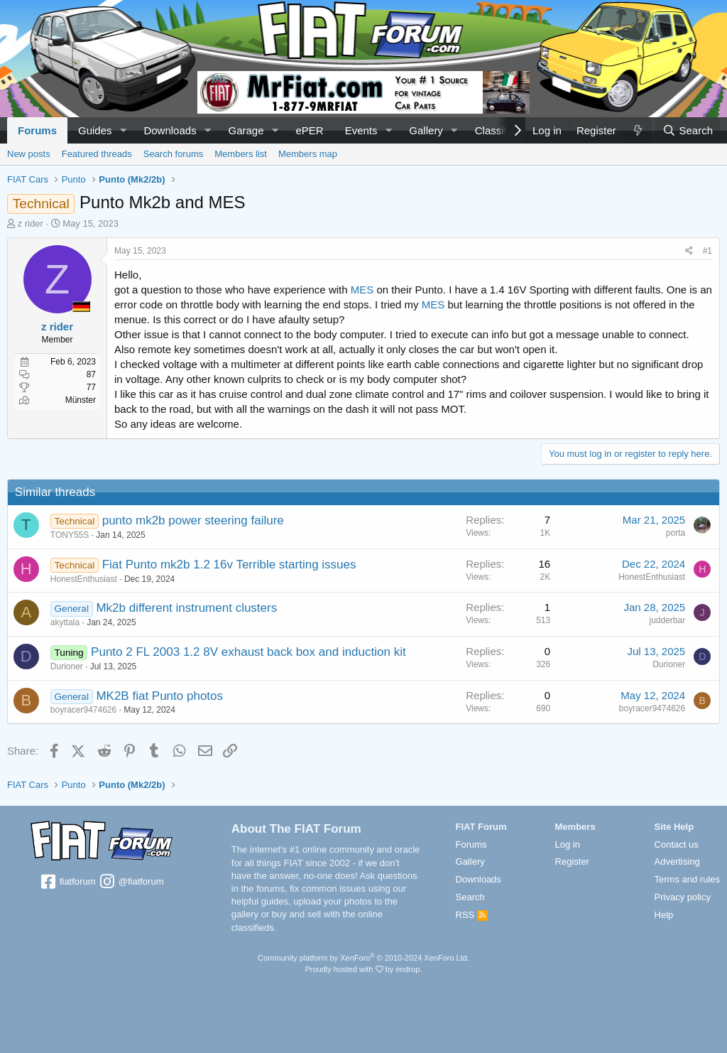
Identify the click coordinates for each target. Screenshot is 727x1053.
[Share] (689, 251)
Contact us (677, 844)
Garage (246, 130)
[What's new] (637, 130)
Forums (37, 130)
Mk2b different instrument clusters (187, 608)
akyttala (65, 622)
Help (664, 914)
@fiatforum (130, 882)
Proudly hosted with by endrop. (363, 969)
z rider (30, 223)
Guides (95, 130)
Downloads (169, 130)
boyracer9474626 (83, 710)
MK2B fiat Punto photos (160, 696)
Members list (240, 153)
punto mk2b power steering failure (193, 520)
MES (362, 290)
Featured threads (97, 153)
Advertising (677, 861)
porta (675, 533)
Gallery (426, 130)
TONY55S (69, 535)
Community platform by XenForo (363, 958)
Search (470, 897)
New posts (28, 153)
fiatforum (67, 882)
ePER (309, 130)
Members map (307, 153)
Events (361, 130)
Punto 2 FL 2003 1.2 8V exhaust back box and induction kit (248, 652)
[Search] (687, 130)
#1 (707, 251)
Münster (80, 400)
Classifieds (501, 130)
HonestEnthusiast (83, 579)
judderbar (667, 620)
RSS (472, 914)
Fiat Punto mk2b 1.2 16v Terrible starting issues (229, 564)
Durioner (66, 666)
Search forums (173, 153)
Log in (567, 844)
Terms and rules (687, 879)
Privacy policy (683, 897)
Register (572, 861)
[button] (123, 130)
